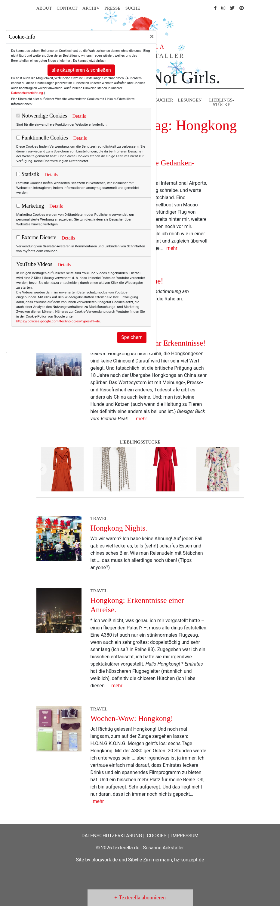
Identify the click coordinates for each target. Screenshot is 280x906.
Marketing (30, 206)
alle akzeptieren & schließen (81, 70)
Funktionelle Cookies (42, 138)
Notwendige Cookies (41, 116)
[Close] (151, 36)
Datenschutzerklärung (27, 93)
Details (79, 116)
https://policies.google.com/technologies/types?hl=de (58, 321)
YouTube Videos (34, 264)
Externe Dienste (36, 237)
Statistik (27, 174)
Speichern (132, 337)
